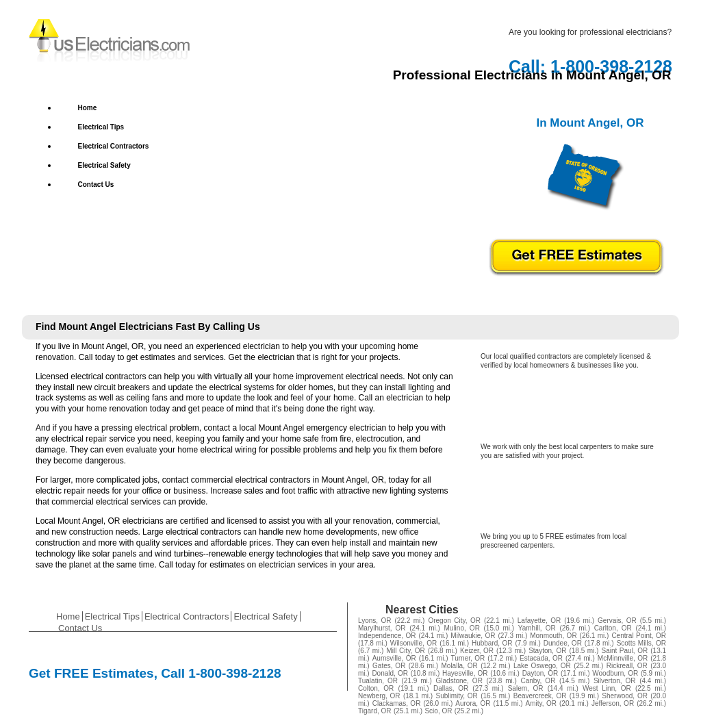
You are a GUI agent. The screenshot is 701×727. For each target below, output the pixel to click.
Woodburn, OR (615, 673)
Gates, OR (388, 665)
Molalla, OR (459, 665)
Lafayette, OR (539, 620)
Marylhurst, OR (382, 628)
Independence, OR (387, 635)
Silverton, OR (615, 681)
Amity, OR (541, 703)
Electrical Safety (104, 165)
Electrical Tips (101, 127)
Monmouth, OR (553, 635)
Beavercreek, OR (540, 696)
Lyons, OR (375, 620)
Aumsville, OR (394, 658)
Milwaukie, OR (472, 635)
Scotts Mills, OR (641, 643)
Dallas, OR (450, 688)
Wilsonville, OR (413, 643)
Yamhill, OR (537, 628)
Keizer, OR (477, 650)
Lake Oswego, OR (542, 665)
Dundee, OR (563, 643)
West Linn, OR (607, 688)
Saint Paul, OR (625, 650)
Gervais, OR (617, 620)
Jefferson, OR (612, 703)
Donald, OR (390, 673)
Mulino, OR (462, 628)
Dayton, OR (540, 673)
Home (87, 108)
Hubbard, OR (492, 643)
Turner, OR (467, 658)
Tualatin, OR (378, 681)
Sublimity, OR (456, 696)
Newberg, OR (379, 696)
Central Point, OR (638, 635)
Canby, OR (537, 681)
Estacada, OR (541, 658)
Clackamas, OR (396, 703)
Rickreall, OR (627, 665)
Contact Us (96, 184)
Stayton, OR (547, 650)
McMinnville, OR (623, 658)
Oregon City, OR (454, 620)
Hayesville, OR (465, 673)
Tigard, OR (375, 711)
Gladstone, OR (459, 681)
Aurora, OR (472, 703)
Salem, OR (526, 688)
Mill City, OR (406, 650)
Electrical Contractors (113, 146)
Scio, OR (438, 711)
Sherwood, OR (625, 696)
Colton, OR (376, 688)
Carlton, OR (613, 628)
